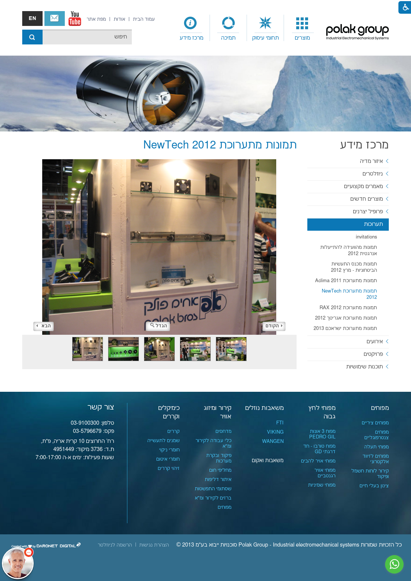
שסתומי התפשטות (213, 489)
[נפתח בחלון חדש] (74, 18)
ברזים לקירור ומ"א (213, 498)
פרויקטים (373, 354)
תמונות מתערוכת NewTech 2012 (349, 294)
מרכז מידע (191, 38)
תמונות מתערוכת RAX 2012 (348, 308)
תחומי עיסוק (265, 38)
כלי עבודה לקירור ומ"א (213, 443)
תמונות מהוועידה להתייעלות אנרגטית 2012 (348, 250)
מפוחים (380, 408)
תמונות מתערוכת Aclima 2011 (346, 281)
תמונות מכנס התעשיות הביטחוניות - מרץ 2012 (354, 267)
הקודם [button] (274, 326)
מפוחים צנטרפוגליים (376, 435)
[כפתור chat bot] (18, 563)
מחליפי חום (220, 470)
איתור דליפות (218, 480)
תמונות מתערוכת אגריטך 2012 (346, 318)
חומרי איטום (168, 459)
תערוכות (373, 224)
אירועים (375, 341)
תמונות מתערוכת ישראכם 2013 (345, 328)
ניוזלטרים (372, 174)
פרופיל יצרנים (368, 211)
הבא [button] (43, 326)
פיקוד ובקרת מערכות (218, 458)
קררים (173, 431)
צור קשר (54, 18)
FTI (280, 423)
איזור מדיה (371, 161)
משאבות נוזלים (264, 408)
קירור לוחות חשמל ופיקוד (370, 474)
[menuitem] (302, 28)
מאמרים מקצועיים (363, 186)
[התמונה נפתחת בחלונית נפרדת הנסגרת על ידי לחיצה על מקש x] (159, 247)
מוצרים (302, 38)
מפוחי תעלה (376, 447)
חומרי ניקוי (169, 450)
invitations (366, 237)
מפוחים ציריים (375, 423)
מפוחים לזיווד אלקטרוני (375, 459)
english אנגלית (32, 18)
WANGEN (273, 441)
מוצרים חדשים (366, 199)
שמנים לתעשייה (163, 441)
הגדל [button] (158, 326)
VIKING (275, 432)
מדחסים (223, 431)
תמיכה (228, 38)
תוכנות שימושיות (364, 367)
